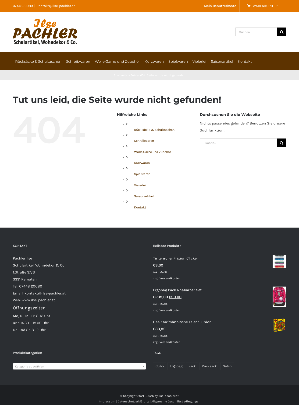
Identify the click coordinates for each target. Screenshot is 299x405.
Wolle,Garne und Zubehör (152, 152)
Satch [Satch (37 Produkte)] (227, 366)
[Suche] (281, 32)
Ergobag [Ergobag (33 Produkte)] (176, 366)
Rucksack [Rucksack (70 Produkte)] (209, 366)
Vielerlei (140, 185)
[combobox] (79, 366)
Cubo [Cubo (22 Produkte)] (160, 366)
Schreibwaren (144, 141)
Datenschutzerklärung (133, 401)
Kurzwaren (142, 163)
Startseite (121, 75)
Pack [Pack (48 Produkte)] (192, 366)
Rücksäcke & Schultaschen (154, 130)
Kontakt (140, 207)
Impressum (107, 401)
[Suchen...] (256, 32)
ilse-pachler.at (168, 396)
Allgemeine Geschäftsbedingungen (175, 401)
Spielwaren (142, 174)
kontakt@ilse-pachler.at (56, 6)
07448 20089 (30, 286)
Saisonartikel (144, 196)
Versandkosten (170, 278)
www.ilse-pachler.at (38, 300)
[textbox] (79, 366)
